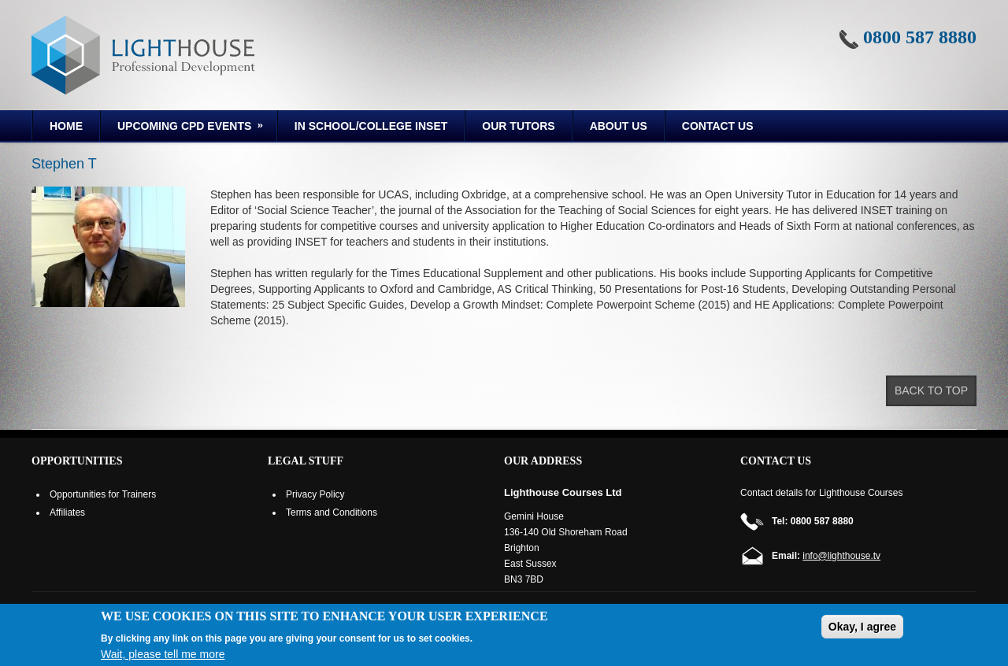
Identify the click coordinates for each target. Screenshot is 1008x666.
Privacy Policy (315, 494)
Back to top (931, 390)
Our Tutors (518, 126)
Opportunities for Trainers (103, 494)
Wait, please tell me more (162, 654)
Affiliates (67, 512)
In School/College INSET (371, 126)
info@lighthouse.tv (841, 555)
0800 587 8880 (919, 37)
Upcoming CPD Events (183, 128)
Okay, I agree (862, 626)
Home (66, 126)
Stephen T (64, 164)
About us (618, 126)
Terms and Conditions (331, 512)
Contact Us (718, 126)
